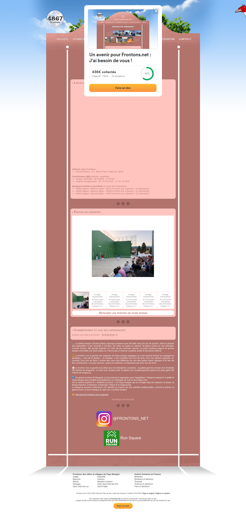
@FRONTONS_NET (123, 418)
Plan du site (107, 493)
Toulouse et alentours (143, 484)
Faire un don (123, 506)
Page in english (148, 493)
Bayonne (76, 479)
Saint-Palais (102, 486)
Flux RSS (137, 493)
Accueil (62, 39)
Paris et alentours (141, 486)
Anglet (75, 477)
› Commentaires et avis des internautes (99, 330)
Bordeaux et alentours (143, 479)
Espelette (101, 477)
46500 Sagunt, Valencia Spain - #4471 (94, 188)
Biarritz (76, 481)
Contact (185, 39)
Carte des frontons (119, 493)
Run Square (123, 438)
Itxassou (101, 479)
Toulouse (138, 481)
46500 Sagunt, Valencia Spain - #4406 (94, 191)
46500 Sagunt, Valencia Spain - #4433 (94, 193)
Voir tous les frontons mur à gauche (91, 394)
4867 (55, 18)
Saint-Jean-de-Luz (81, 486)
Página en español (163, 493)
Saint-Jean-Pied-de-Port (107, 484)
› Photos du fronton (86, 212)
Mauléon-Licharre (104, 481)
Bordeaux (138, 477)
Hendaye (77, 484)
